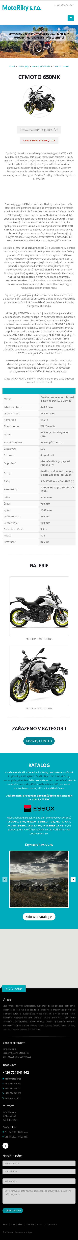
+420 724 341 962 (65, 5)
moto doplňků (28, 784)
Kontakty (30, 1224)
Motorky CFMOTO (41, 66)
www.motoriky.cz (13, 1098)
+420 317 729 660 (13, 1088)
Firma (39, 1224)
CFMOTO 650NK (61, 66)
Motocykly (24, 66)
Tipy (13, 1224)
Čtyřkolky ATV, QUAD (39, 845)
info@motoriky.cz (13, 1078)
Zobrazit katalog (39, 917)
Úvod (12, 66)
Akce (20, 1224)
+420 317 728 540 (13, 1083)
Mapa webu (51, 1224)
